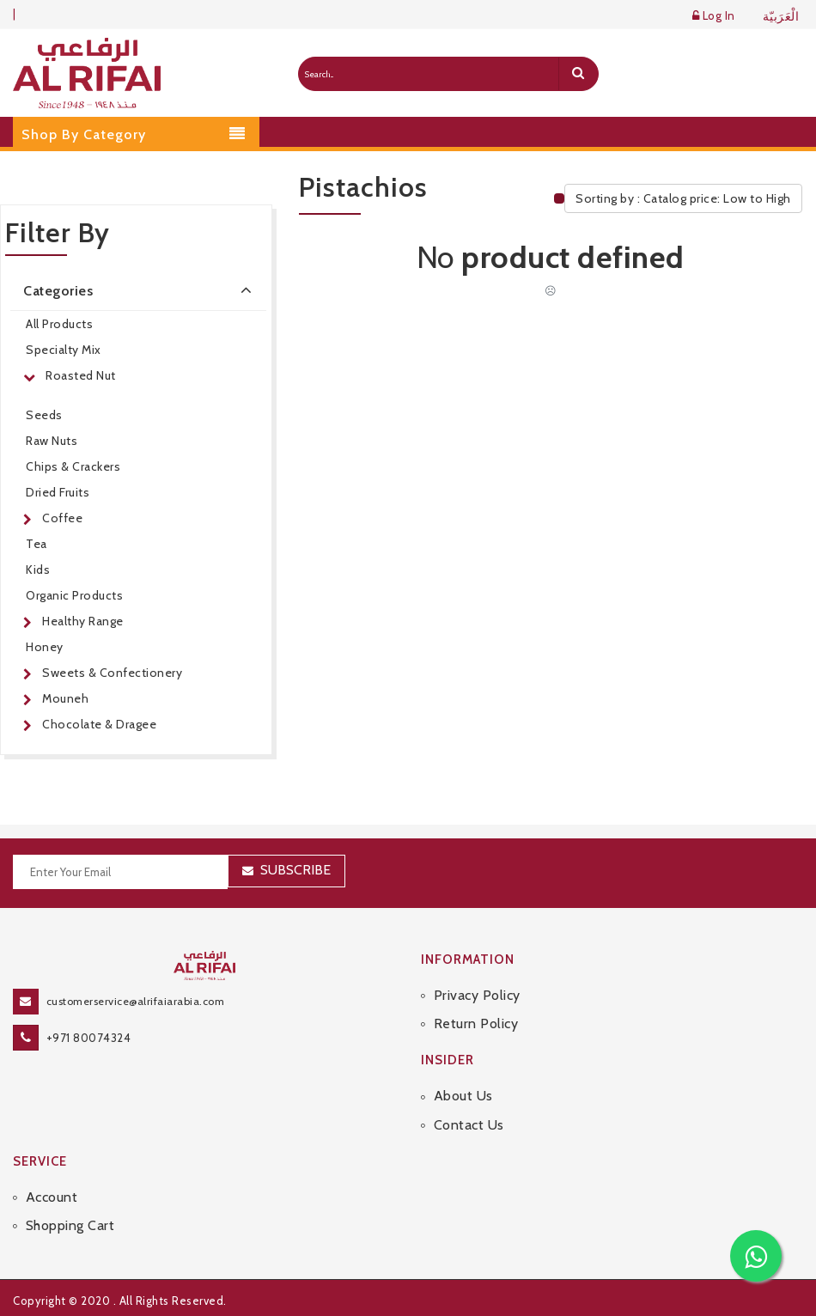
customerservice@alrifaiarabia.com (135, 1001)
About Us (463, 1096)
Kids (38, 569)
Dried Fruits (57, 492)
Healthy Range (83, 621)
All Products (59, 324)
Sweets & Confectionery (112, 672)
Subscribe (295, 870)
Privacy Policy (477, 995)
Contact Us (469, 1125)
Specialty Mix (63, 349)
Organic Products (74, 595)
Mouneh (65, 698)
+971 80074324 (88, 1038)
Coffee (62, 518)
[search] (578, 74)
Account (52, 1197)
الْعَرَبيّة (781, 16)
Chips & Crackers (73, 466)
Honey (45, 647)
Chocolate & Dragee (99, 724)
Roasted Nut (81, 375)
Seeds (44, 415)
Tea (36, 543)
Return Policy (476, 1023)
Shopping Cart (70, 1225)
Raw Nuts (51, 440)
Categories (140, 289)
